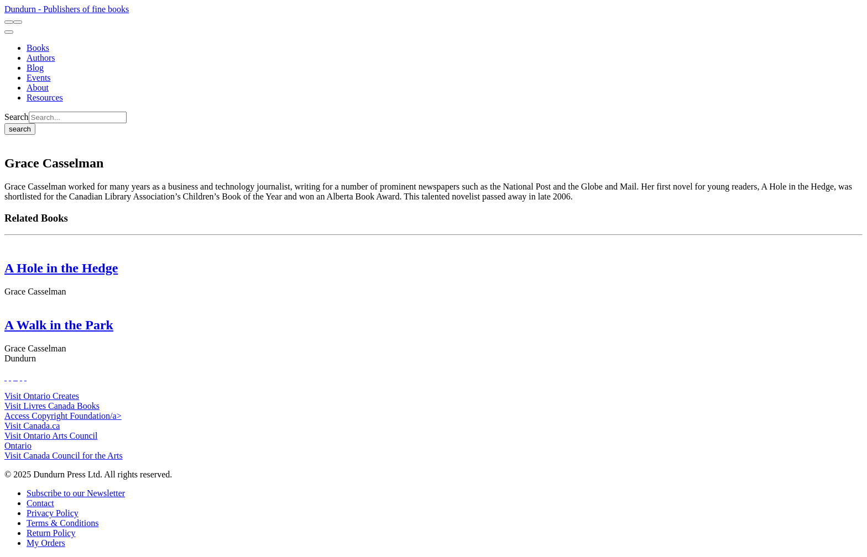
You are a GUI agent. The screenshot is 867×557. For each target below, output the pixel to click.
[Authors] (41, 57)
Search (16, 117)
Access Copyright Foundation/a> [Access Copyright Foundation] (63, 416)
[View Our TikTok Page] (14, 377)
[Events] (39, 77)
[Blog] (35, 67)
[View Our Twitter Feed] (10, 377)
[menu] (8, 32)
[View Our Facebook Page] (5, 377)
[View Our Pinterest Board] (21, 377)
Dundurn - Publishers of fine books (66, 9)
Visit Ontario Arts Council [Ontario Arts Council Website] (50, 435)
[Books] (38, 47)
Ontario (18, 445)
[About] (38, 87)
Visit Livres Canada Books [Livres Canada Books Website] (52, 406)
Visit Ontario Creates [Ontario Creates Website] (41, 396)
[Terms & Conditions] (62, 523)
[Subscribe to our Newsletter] (76, 493)
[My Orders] (46, 543)
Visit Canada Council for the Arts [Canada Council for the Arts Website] (63, 455)
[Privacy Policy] (53, 513)
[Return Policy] (51, 533)
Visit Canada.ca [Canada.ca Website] (32, 425)
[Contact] (40, 503)
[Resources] (45, 97)
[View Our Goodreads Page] (25, 377)
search (20, 129)
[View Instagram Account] (16, 377)
